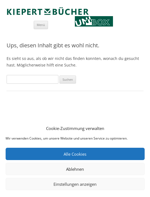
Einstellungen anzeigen (75, 184)
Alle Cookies (75, 154)
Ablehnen (75, 169)
